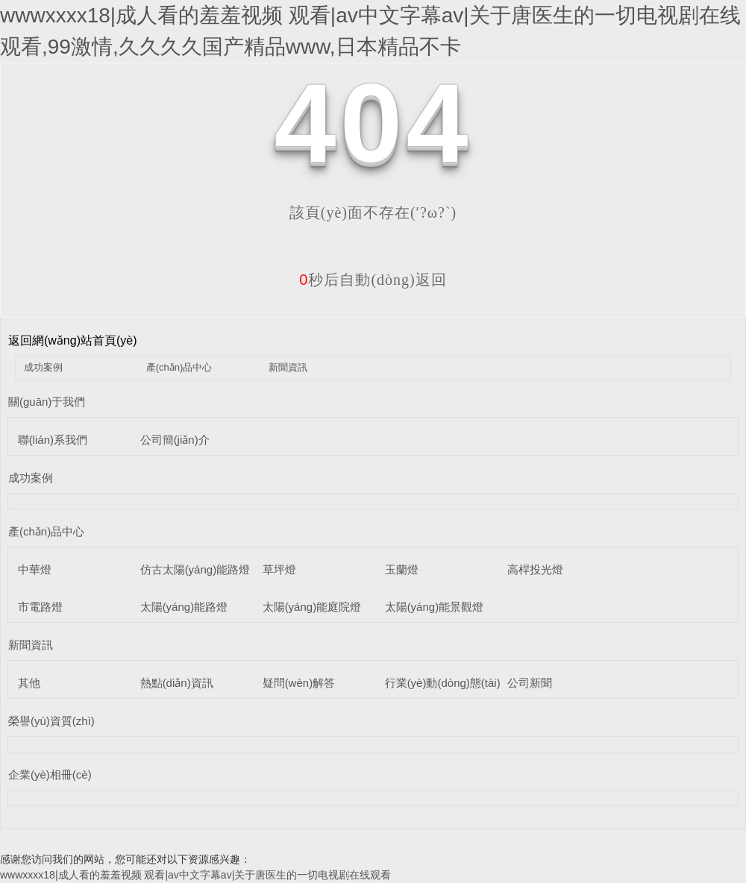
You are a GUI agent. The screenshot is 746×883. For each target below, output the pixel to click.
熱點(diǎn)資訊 (176, 682)
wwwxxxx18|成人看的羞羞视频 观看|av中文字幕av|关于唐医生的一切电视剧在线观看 (195, 875)
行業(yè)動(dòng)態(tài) (443, 682)
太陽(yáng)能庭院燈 (312, 606)
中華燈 (34, 569)
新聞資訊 (288, 367)
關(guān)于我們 (46, 401)
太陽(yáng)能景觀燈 (434, 606)
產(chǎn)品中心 (179, 367)
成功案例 (43, 367)
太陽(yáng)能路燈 (184, 606)
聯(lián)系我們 (52, 439)
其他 (29, 682)
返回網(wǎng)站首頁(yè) (72, 340)
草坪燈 (279, 569)
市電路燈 (40, 606)
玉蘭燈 (402, 569)
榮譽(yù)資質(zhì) (51, 720)
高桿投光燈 (535, 569)
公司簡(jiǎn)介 (175, 439)
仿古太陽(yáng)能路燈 (195, 569)
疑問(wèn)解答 (299, 682)
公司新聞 (529, 682)
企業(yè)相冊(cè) (50, 774)
